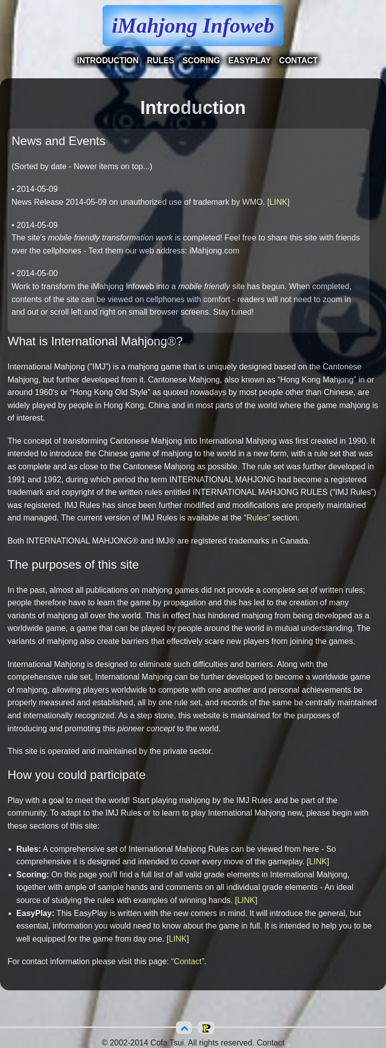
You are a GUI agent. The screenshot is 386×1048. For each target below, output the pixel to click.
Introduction (108, 60)
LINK (278, 202)
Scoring (201, 60)
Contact (298, 60)
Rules (160, 60)
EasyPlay (249, 60)
